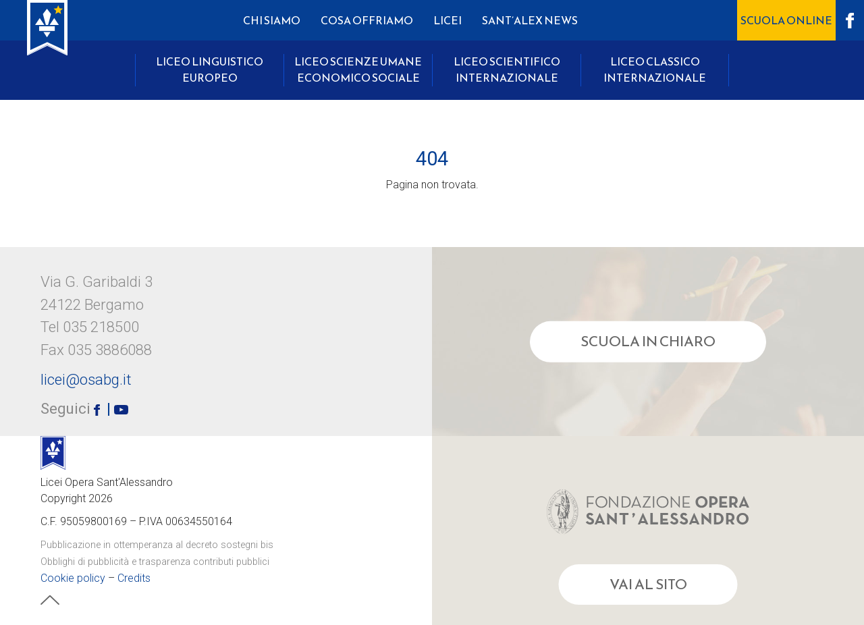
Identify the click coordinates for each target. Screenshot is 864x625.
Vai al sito (648, 584)
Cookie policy (72, 578)
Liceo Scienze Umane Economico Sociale (358, 69)
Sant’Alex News (530, 20)
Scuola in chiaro (648, 341)
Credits (134, 578)
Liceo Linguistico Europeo (209, 69)
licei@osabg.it (86, 379)
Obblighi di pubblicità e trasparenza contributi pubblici (154, 562)
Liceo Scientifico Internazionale (507, 69)
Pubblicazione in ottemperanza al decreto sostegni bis (156, 545)
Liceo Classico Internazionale (654, 69)
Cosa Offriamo (367, 20)
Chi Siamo (271, 20)
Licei (447, 20)
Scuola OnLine (786, 20)
